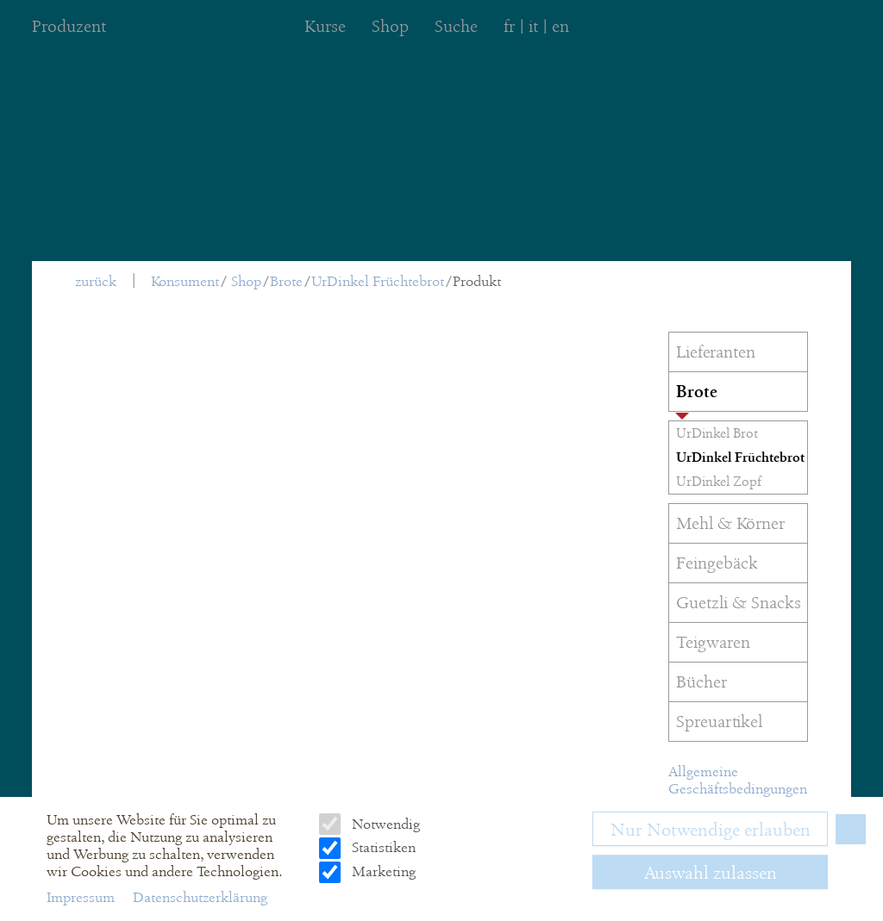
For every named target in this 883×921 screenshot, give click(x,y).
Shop (246, 281)
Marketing (382, 871)
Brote (286, 281)
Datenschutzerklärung (200, 897)
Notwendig (384, 824)
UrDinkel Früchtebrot (377, 281)
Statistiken (382, 847)
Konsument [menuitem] (185, 281)
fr (509, 26)
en (560, 26)
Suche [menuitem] (456, 26)
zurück (95, 281)
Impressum (82, 897)
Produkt (477, 281)
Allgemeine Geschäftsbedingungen (737, 780)
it (533, 26)
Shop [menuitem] (390, 26)
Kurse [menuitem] (325, 26)
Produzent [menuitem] (69, 26)
